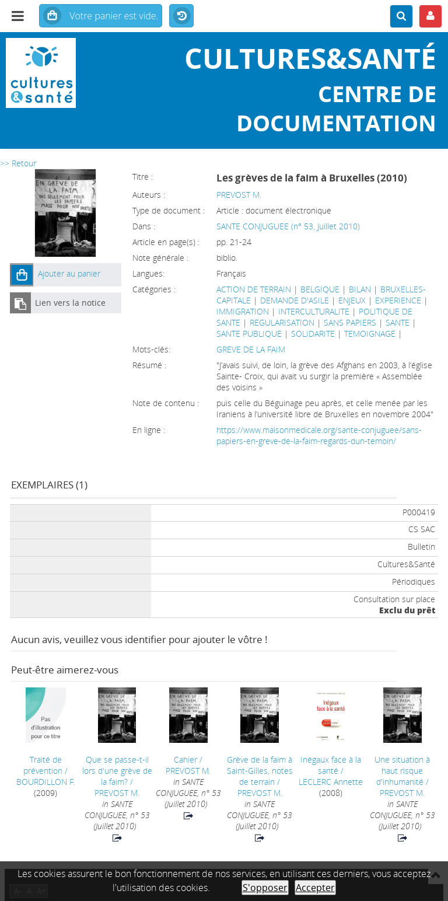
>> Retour (18, 163)
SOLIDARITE (313, 333)
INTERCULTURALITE (313, 311)
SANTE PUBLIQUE (249, 333)
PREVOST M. (238, 194)
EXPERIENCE (398, 300)
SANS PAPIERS (350, 322)
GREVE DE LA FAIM (250, 349)
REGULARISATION (282, 322)
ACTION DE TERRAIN (253, 289)
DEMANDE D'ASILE (294, 300)
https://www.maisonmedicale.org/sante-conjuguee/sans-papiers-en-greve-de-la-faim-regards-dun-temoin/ (319, 435)
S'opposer (265, 887)
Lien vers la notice (70, 302)
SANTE (398, 322)
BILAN (360, 289)
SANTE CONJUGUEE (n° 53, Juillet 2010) (288, 226)
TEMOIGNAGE (370, 333)
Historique (181, 16)
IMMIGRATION (242, 311)
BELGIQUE (320, 289)
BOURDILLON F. (45, 781)
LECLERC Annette (331, 781)
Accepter (315, 887)
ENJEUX (352, 300)
